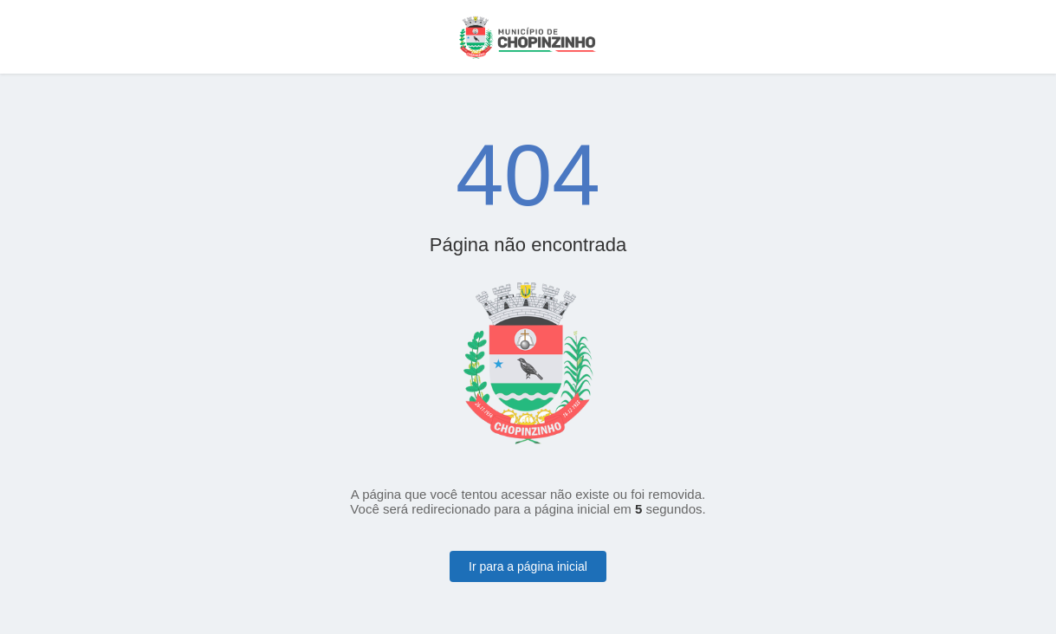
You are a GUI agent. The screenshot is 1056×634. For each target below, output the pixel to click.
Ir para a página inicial (528, 566)
